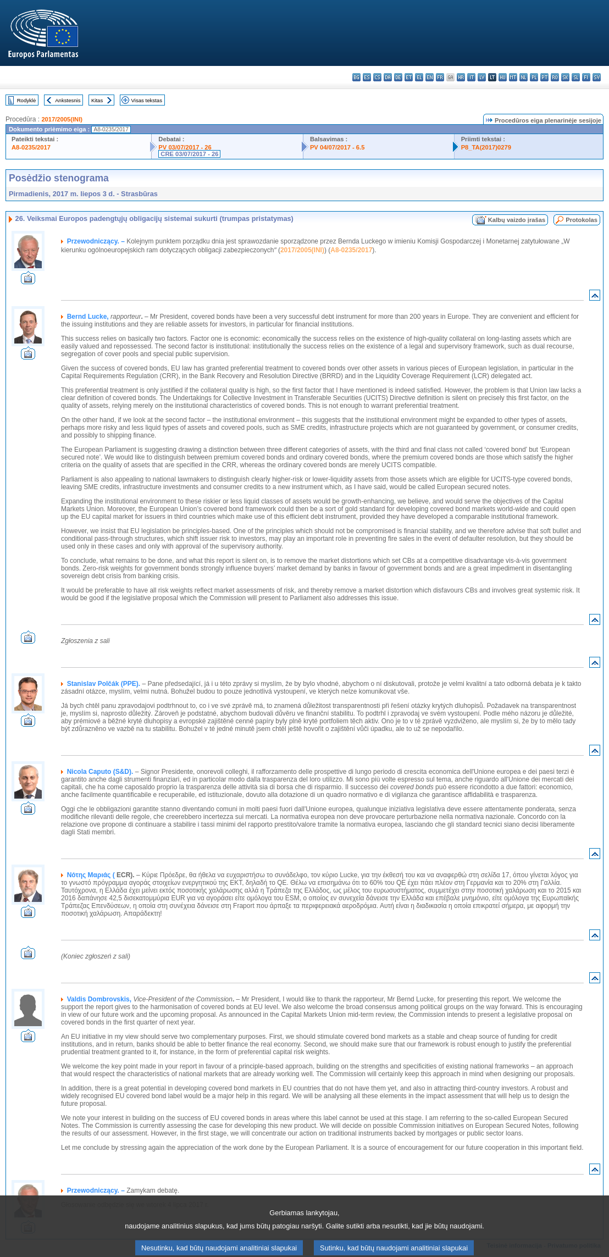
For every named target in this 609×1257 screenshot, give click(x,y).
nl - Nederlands (523, 77)
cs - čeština (377, 77)
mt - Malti (513, 77)
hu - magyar (503, 77)
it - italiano (471, 77)
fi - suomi (586, 77)
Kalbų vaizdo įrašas (516, 220)
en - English (429, 77)
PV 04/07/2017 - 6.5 (337, 147)
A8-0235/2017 (31, 147)
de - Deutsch (398, 77)
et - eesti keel (409, 77)
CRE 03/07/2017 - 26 (189, 154)
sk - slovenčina (565, 77)
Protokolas (581, 220)
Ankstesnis (67, 100)
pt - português (544, 77)
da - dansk (388, 77)
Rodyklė (26, 100)
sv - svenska (597, 77)
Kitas (97, 100)
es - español (367, 77)
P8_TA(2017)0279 (486, 147)
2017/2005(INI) (61, 119)
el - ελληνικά (419, 77)
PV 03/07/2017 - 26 (184, 147)
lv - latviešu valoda (482, 77)
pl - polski (534, 77)
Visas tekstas (146, 100)
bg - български (356, 77)
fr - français (440, 77)
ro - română (555, 77)
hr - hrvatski (461, 77)
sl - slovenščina (576, 77)
